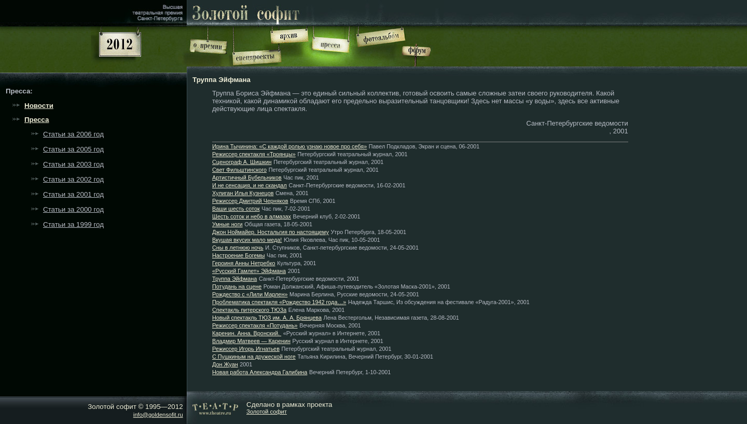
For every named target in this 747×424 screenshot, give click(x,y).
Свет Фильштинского (239, 170)
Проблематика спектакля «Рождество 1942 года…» (279, 302)
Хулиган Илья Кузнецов (242, 193)
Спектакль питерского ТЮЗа (249, 310)
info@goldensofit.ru (158, 415)
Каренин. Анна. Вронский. (246, 333)
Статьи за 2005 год (73, 149)
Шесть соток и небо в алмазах (251, 216)
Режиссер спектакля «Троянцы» (254, 154)
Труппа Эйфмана (234, 279)
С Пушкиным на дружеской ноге (254, 356)
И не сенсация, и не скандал (249, 185)
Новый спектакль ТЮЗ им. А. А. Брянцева (267, 317)
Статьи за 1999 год (73, 224)
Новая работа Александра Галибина (259, 372)
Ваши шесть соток (236, 209)
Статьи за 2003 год (73, 164)
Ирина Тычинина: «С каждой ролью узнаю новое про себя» (289, 146)
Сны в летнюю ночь (238, 247)
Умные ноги (227, 224)
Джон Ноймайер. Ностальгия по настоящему (270, 232)
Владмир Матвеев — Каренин (251, 341)
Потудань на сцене (236, 286)
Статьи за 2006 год (73, 134)
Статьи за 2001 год (73, 194)
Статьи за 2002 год (73, 179)
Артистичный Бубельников (247, 177)
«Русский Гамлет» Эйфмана (249, 271)
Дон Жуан (225, 364)
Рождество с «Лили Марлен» (249, 294)
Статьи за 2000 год (73, 209)
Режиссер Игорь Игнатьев (246, 349)
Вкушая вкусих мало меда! (247, 240)
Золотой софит (266, 411)
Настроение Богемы (238, 255)
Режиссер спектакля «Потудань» (255, 325)
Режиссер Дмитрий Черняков (250, 201)
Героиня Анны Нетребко (243, 263)
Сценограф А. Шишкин (242, 162)
